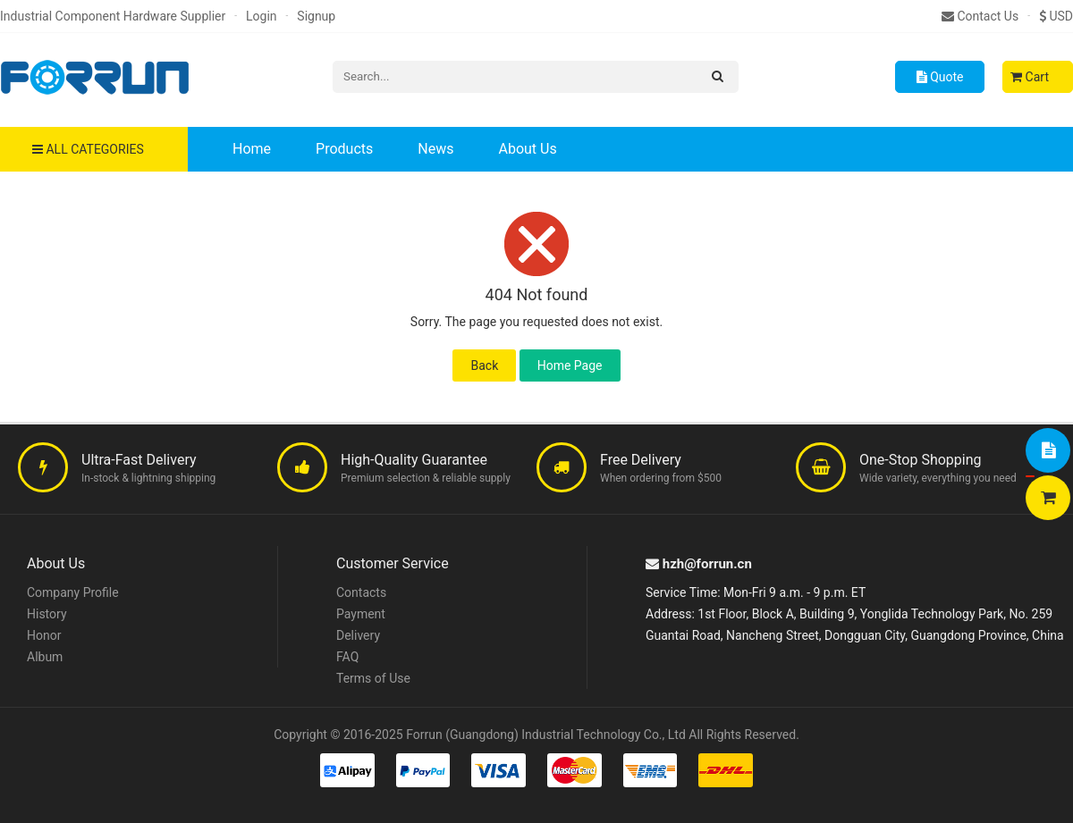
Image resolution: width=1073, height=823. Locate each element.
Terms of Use (373, 678)
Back (484, 365)
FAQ (347, 657)
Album (45, 657)
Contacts (361, 592)
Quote (940, 77)
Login (261, 16)
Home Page (570, 365)
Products (344, 148)
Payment (360, 614)
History (47, 614)
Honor (44, 635)
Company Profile (73, 592)
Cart (1029, 77)
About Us (527, 148)
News (435, 148)
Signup (316, 16)
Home (251, 148)
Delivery (358, 635)
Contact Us (980, 16)
